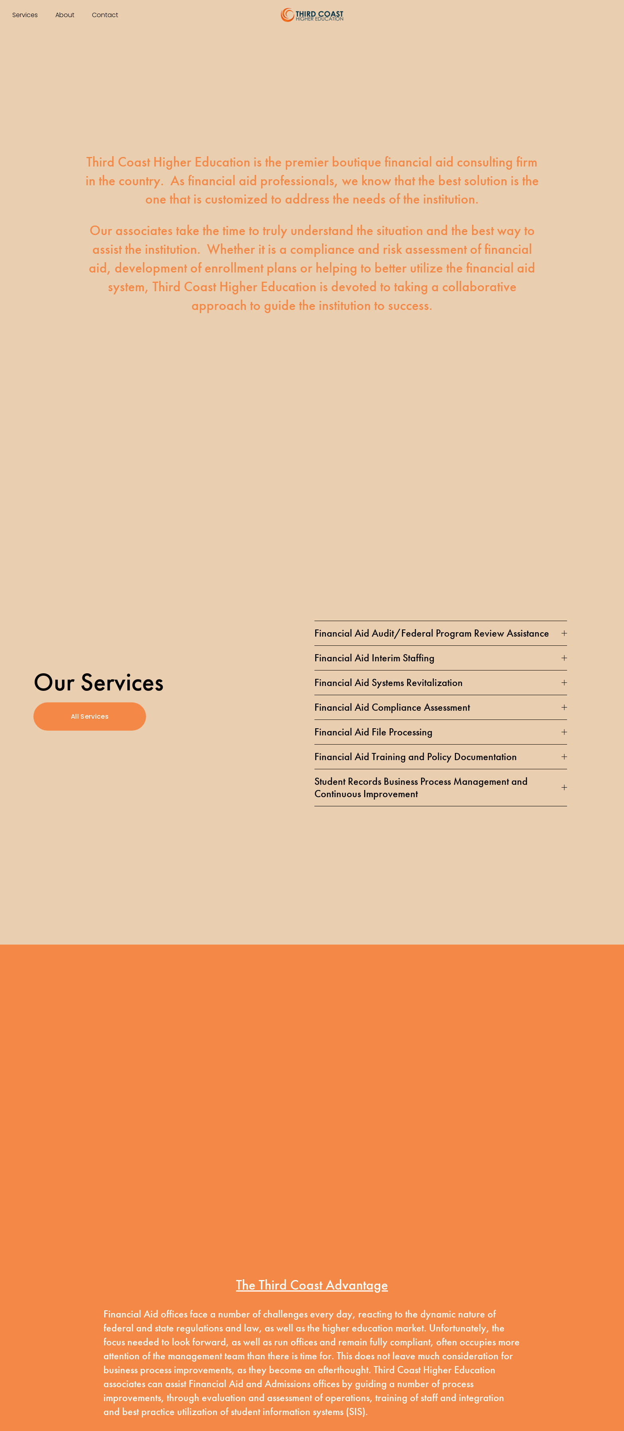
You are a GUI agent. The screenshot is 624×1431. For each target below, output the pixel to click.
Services (25, 15)
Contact (105, 15)
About (64, 15)
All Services (90, 716)
